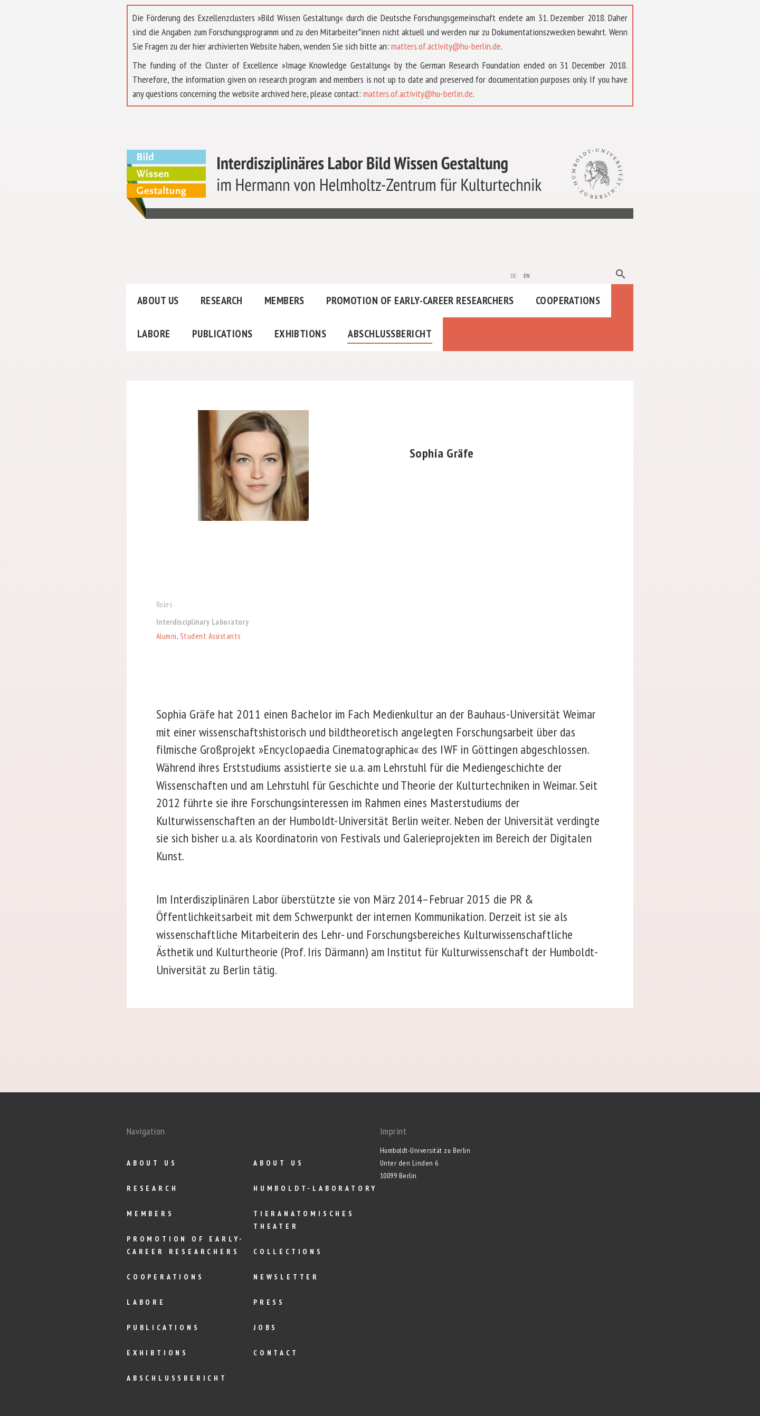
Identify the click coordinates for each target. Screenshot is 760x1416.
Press (269, 1302)
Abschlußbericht (390, 334)
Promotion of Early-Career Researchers (420, 300)
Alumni (166, 636)
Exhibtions (300, 334)
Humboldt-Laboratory (315, 1188)
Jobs (265, 1327)
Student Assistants (210, 636)
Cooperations (568, 300)
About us (158, 300)
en (527, 274)
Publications (222, 334)
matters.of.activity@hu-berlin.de (446, 46)
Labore (153, 334)
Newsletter (286, 1277)
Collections (288, 1251)
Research (222, 300)
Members (284, 300)
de (513, 274)
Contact (276, 1352)
